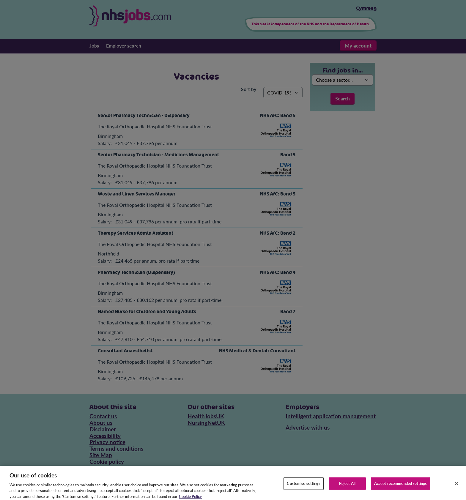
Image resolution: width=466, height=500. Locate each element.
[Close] (456, 486)
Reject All (347, 486)
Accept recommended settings (400, 486)
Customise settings (303, 486)
